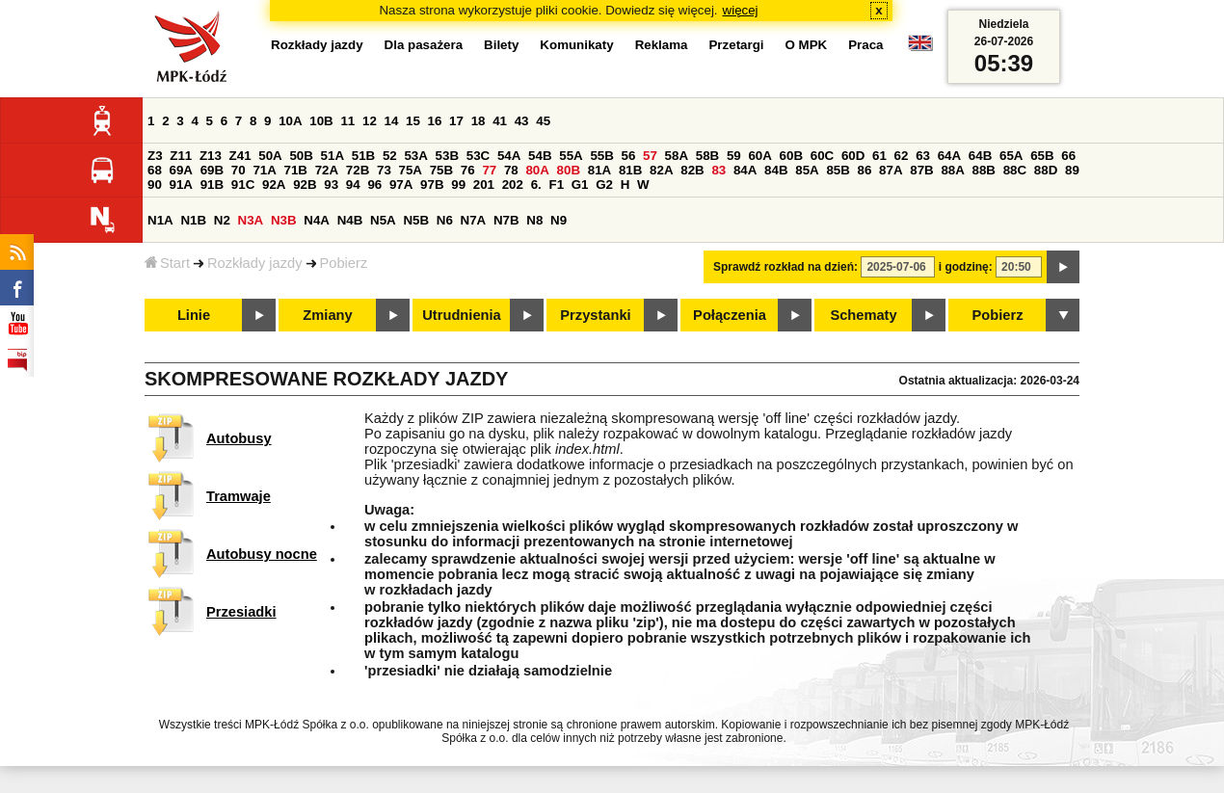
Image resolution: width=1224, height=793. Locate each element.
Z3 (155, 155)
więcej (740, 10)
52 (390, 155)
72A (326, 170)
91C (242, 184)
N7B (506, 220)
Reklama (661, 45)
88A (952, 170)
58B (707, 155)
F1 (556, 184)
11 (347, 121)
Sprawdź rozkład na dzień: (785, 267)
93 (331, 184)
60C (822, 155)
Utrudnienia (461, 315)
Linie (193, 315)
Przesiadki (241, 612)
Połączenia (729, 315)
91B (212, 184)
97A (400, 184)
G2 (604, 184)
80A (536, 170)
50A (269, 155)
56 (629, 155)
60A (759, 155)
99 (458, 184)
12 (369, 121)
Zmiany (327, 315)
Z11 (181, 155)
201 (483, 184)
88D (1045, 170)
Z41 (240, 155)
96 (374, 184)
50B (300, 155)
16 (435, 121)
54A (508, 155)
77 (489, 170)
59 (734, 155)
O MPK (806, 45)
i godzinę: (966, 267)
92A (273, 184)
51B (363, 155)
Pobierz (344, 263)
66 (1068, 155)
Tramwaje (238, 496)
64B (980, 155)
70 (238, 170)
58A (676, 155)
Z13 (211, 155)
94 (353, 184)
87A (890, 170)
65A (1011, 155)
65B (1041, 155)
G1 (580, 184)
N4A (317, 220)
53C (478, 155)
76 (468, 170)
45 (543, 121)
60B (791, 155)
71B (295, 170)
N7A (474, 220)
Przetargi (735, 45)
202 (512, 184)
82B (692, 170)
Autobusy (239, 438)
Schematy (863, 315)
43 (522, 121)
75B (441, 170)
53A (415, 155)
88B (984, 170)
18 (478, 121)
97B (431, 184)
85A (806, 170)
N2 (222, 220)
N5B (416, 220)
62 (901, 155)
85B (837, 170)
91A (181, 184)
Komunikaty (576, 45)
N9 (558, 220)
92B (304, 184)
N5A (383, 220)
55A (570, 155)
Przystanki (595, 315)
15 (413, 121)
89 (1072, 170)
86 (865, 170)
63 (923, 155)
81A (599, 170)
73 (384, 170)
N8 (534, 220)
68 (154, 170)
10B (321, 121)
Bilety (501, 45)
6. (536, 184)
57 (650, 155)
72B (357, 170)
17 (456, 121)
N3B (284, 220)
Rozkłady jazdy (255, 263)
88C (1014, 170)
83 (718, 170)
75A (410, 170)
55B (601, 155)
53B (447, 155)
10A (290, 121)
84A (745, 170)
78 (511, 170)
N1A (160, 220)
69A (181, 170)
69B (212, 170)
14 (392, 121)
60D (853, 155)
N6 (445, 220)
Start (167, 263)
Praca (865, 45)
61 (879, 155)
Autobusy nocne (261, 554)
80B (568, 170)
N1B (193, 220)
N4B (350, 220)
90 (154, 184)
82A (661, 170)
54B (539, 155)
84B (775, 170)
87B (921, 170)
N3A (251, 220)
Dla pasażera (424, 45)
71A (264, 170)
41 (499, 121)
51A (332, 155)
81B (630, 170)
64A (949, 155)
